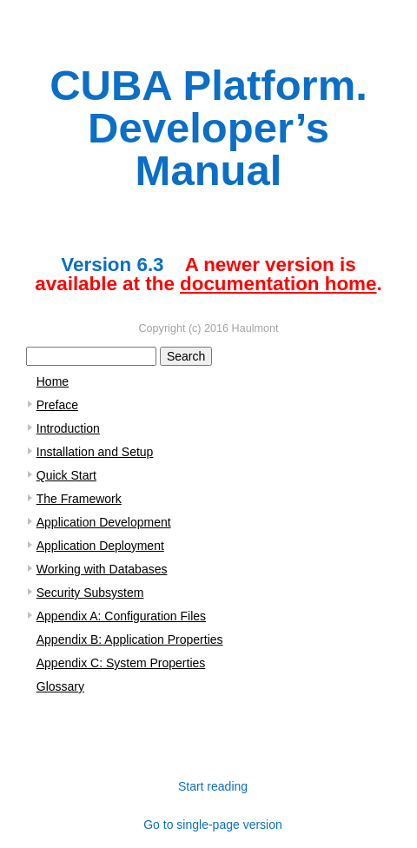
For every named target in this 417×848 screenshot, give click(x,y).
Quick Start (66, 475)
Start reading (213, 786)
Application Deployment (100, 546)
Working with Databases (102, 569)
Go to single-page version (212, 824)
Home (52, 381)
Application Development (103, 522)
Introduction (68, 428)
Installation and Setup (95, 452)
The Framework (79, 499)
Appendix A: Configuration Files (121, 616)
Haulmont (255, 328)
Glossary (60, 686)
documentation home (278, 284)
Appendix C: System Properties (121, 663)
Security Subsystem (90, 593)
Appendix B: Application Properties (129, 639)
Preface (57, 405)
